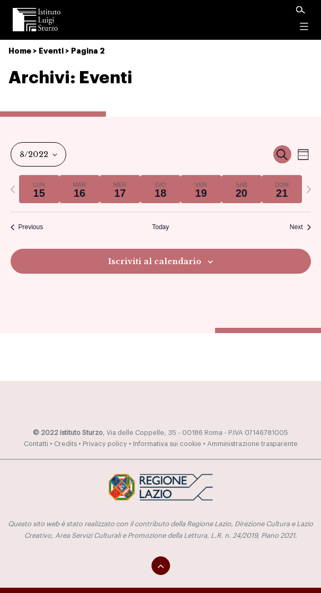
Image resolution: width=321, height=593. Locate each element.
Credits (65, 444)
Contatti (36, 444)
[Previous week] (12, 189)
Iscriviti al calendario (154, 261)
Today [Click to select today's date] (160, 227)
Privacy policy (105, 444)
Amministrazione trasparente (252, 444)
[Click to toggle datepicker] (38, 154)
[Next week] (308, 189)
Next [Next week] (300, 227)
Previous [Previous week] (27, 227)
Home (19, 51)
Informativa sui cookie (167, 444)
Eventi (51, 51)
